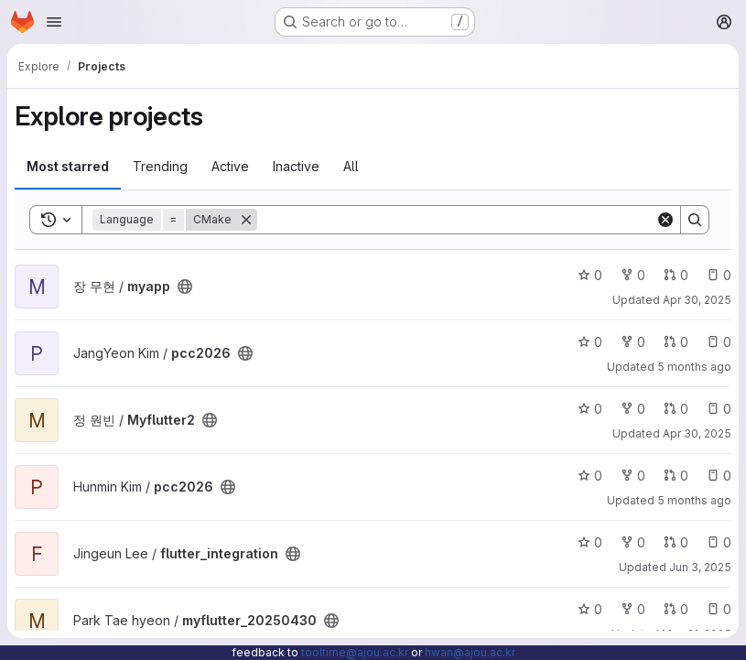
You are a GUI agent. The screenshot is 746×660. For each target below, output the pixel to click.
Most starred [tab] (68, 166)
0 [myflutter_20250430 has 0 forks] (633, 609)
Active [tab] (230, 166)
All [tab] (351, 166)
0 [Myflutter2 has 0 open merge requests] (676, 409)
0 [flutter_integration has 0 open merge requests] (676, 542)
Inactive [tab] (296, 166)
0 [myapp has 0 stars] (590, 275)
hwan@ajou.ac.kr (470, 652)
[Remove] (246, 220)
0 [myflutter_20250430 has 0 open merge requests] (676, 609)
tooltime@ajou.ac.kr (354, 652)
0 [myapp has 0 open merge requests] (676, 275)
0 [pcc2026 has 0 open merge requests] (676, 342)
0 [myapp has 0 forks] (633, 275)
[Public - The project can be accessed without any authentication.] (185, 286)
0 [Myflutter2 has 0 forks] (633, 409)
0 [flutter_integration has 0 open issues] (719, 542)
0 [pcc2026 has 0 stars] (590, 342)
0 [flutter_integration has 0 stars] (590, 542)
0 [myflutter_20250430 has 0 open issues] (719, 609)
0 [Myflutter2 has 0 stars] (590, 409)
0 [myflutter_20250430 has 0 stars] (590, 609)
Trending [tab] (160, 166)
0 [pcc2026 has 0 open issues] (719, 342)
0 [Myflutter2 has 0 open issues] (719, 409)
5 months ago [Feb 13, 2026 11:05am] (694, 366)
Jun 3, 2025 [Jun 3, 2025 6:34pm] (700, 567)
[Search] (456, 220)
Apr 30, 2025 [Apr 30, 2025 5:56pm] (697, 300)
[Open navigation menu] (54, 22)
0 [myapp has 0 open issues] (719, 275)
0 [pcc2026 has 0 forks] (633, 342)
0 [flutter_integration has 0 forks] (633, 542)
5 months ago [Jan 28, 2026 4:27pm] (694, 500)
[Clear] (665, 220)
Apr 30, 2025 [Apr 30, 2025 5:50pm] (697, 433)
